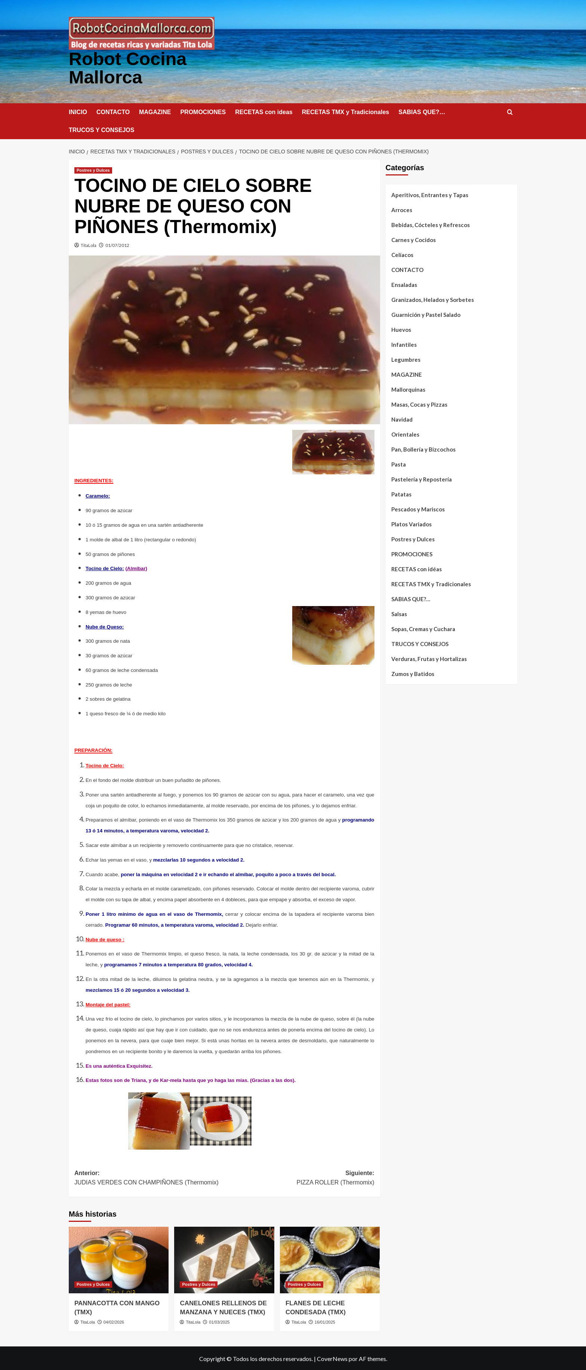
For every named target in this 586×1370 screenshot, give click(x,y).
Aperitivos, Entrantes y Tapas (429, 194)
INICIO (78, 111)
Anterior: (149, 1178)
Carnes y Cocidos (413, 239)
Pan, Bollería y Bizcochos (423, 448)
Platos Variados (411, 523)
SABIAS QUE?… (421, 111)
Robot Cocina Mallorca (127, 67)
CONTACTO (113, 111)
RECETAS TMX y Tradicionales (345, 111)
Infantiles (404, 343)
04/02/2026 (114, 1321)
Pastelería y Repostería (421, 478)
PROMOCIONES (203, 111)
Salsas (399, 613)
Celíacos (402, 254)
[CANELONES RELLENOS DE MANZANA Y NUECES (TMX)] (224, 1259)
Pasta (398, 463)
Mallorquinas (408, 388)
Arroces (401, 209)
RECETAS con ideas (264, 111)
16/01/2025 (325, 1321)
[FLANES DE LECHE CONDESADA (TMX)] (330, 1259)
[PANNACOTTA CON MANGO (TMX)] (119, 1259)
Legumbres (405, 358)
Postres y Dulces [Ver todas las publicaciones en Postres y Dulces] (93, 169)
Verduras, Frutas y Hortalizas (429, 658)
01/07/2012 (117, 244)
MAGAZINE (155, 111)
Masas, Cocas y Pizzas (419, 403)
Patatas (401, 493)
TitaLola (88, 244)
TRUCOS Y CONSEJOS (101, 129)
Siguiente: (299, 1178)
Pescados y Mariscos (418, 508)
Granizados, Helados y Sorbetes (432, 299)
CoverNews (332, 1357)
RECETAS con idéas (416, 568)
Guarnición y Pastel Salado (425, 314)
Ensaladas (404, 284)
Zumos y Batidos (412, 673)
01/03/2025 (219, 1321)
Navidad (402, 418)
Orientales (405, 433)
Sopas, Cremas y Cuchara (423, 628)
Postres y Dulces (413, 538)
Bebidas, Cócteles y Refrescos (430, 224)
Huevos (401, 328)
